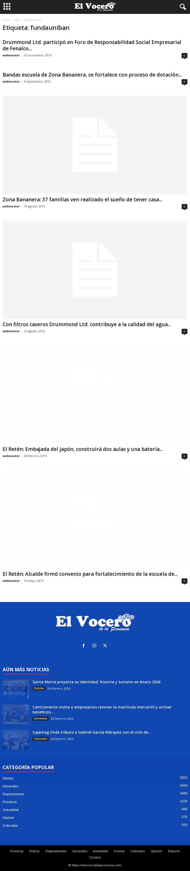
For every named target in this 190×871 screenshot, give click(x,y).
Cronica (119, 851)
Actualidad (11, 810)
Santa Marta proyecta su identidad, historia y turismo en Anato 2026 (96, 681)
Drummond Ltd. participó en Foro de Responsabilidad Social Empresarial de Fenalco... (92, 45)
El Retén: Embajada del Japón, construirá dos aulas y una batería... (83, 449)
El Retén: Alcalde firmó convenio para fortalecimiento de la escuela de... (90, 574)
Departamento (13, 794)
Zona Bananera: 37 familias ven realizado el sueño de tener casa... (82, 199)
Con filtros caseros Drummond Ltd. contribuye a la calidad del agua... (87, 324)
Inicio (6, 19)
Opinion (8, 818)
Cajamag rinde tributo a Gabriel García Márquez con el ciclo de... (91, 732)
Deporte (174, 851)
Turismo (95, 857)
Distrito (39, 688)
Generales (40, 718)
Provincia (10, 802)
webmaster (11, 55)
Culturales (40, 738)
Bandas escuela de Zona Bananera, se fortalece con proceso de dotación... (92, 74)
